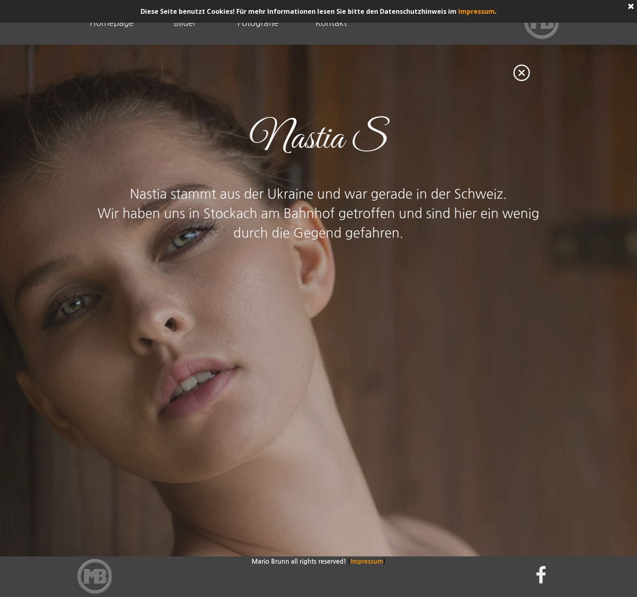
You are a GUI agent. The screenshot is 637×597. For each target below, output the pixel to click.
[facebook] (541, 575)
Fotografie (257, 23)
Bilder (184, 23)
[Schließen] (631, 7)
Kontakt (331, 23)
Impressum (476, 11)
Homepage (112, 23)
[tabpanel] (318, 139)
